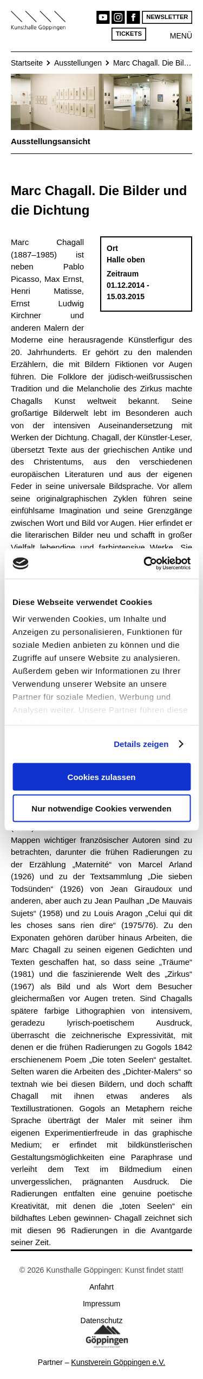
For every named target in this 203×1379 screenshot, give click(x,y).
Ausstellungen (78, 63)
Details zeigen (141, 744)
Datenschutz (102, 1320)
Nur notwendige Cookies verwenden (101, 808)
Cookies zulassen (102, 776)
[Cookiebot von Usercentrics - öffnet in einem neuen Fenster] (145, 564)
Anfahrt (101, 1287)
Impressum (101, 1303)
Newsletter (167, 17)
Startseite (27, 63)
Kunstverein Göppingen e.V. (118, 1362)
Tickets (129, 33)
